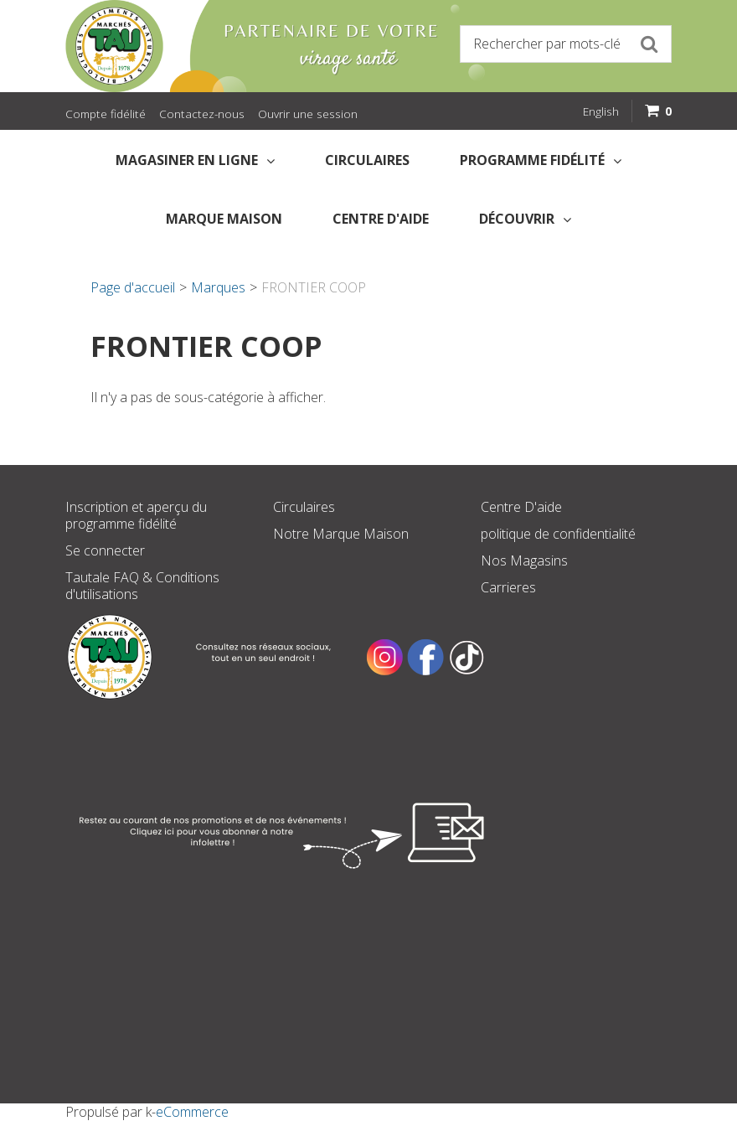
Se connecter (105, 550)
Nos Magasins (524, 560)
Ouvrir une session (308, 113)
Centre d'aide (380, 218)
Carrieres (508, 587)
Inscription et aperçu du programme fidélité (136, 515)
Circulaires (367, 160)
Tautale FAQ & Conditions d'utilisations (142, 585)
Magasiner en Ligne (195, 160)
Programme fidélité (540, 160)
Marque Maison (224, 218)
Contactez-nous (202, 113)
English (601, 111)
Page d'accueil (132, 287)
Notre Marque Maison (341, 533)
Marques (218, 287)
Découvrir (525, 218)
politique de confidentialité (558, 533)
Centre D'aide (521, 507)
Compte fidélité (105, 113)
